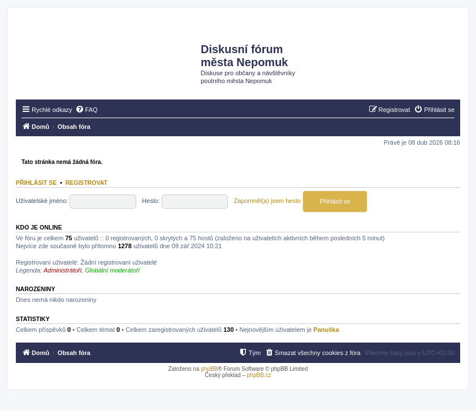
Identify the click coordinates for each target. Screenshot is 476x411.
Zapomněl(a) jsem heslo (267, 200)
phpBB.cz (259, 375)
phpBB (209, 369)
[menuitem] (86, 109)
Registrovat (86, 182)
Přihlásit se (36, 182)
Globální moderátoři (112, 270)
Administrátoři (62, 270)
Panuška (326, 329)
